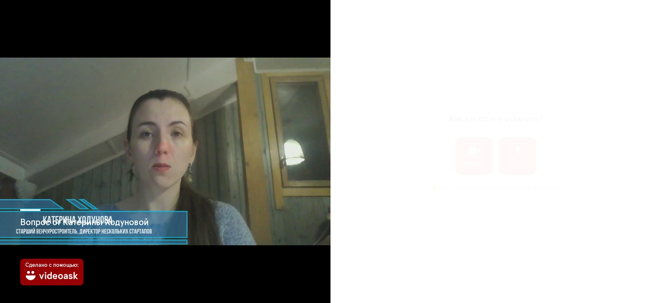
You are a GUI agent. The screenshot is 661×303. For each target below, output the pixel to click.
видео (474, 147)
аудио (517, 147)
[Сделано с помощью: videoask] (51, 272)
